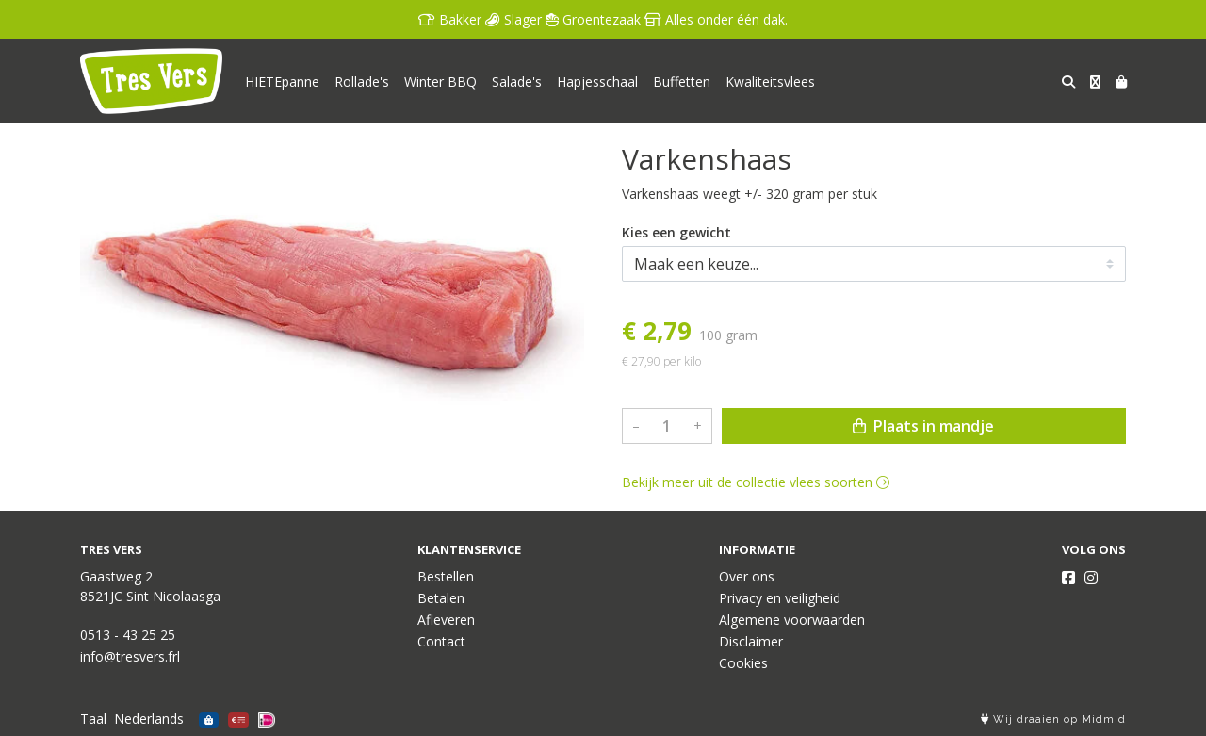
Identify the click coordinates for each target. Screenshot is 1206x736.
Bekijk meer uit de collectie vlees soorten (755, 482)
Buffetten (681, 81)
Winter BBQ (440, 81)
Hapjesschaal (597, 81)
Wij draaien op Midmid (1053, 719)
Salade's (517, 81)
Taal (93, 719)
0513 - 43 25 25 (127, 635)
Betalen (440, 598)
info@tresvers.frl (130, 656)
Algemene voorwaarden (792, 620)
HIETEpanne (282, 81)
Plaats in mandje (923, 426)
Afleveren (446, 620)
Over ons (746, 576)
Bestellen (445, 576)
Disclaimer (751, 641)
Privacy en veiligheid (779, 598)
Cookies (743, 663)
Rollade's (361, 81)
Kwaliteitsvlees (770, 81)
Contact (441, 641)
